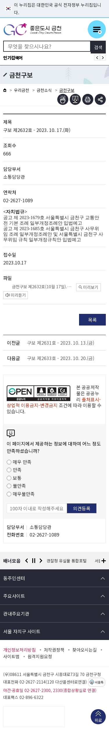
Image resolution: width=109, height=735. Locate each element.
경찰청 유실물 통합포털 (67, 560)
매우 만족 (22, 461)
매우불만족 (24, 493)
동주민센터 (14, 578)
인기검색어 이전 (97, 57)
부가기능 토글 (100, 99)
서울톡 (99, 682)
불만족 (19, 485)
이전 (26, 560)
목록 (92, 319)
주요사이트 (14, 595)
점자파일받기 (75, 99)
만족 (17, 469)
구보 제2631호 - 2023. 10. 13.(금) (60, 342)
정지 (33, 560)
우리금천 (21, 90)
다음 (41, 560)
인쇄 (87, 99)
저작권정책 (54, 649)
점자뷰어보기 (62, 99)
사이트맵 (11, 656)
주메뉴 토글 (97, 29)
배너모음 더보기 (103, 561)
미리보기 (88, 287)
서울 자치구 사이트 (21, 631)
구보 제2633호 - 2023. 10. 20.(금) (60, 358)
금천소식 (44, 90)
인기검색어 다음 (103, 57)
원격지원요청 (40, 656)
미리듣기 (16, 295)
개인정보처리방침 (19, 649)
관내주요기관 (16, 613)
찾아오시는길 (84, 649)
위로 (98, 720)
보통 (17, 477)
